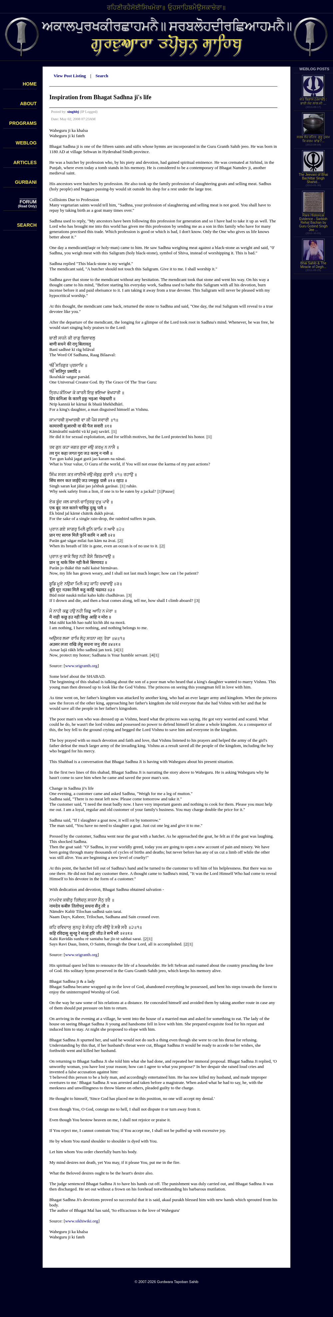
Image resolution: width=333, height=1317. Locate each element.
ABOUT (28, 103)
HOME (30, 84)
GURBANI (26, 182)
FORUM (28, 201)
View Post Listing (70, 75)
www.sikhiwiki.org (81, 1220)
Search (102, 75)
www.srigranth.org (81, 665)
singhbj (73, 112)
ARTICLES (25, 162)
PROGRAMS (23, 123)
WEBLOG (26, 142)
